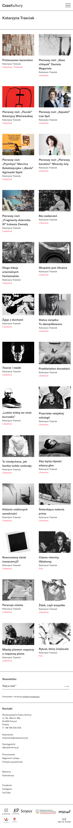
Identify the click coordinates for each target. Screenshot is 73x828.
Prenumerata (8, 754)
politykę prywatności (31, 696)
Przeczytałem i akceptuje (21, 696)
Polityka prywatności (12, 761)
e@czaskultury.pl (10, 747)
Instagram (7, 789)
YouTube (6, 792)
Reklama (6, 771)
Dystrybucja (8, 775)
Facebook (7, 785)
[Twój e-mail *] (31, 686)
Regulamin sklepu (11, 758)
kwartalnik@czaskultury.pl (15, 737)
